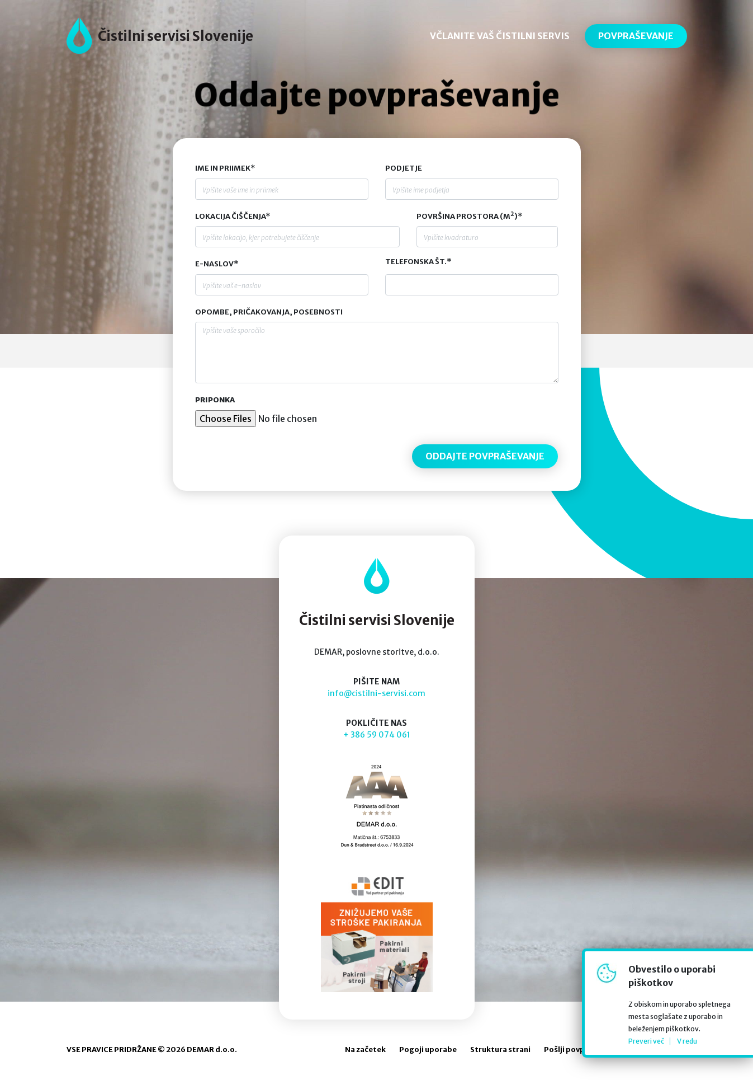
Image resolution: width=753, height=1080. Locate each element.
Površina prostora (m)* (469, 216)
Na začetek (365, 1049)
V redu (687, 1041)
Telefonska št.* (418, 261)
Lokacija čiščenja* (232, 216)
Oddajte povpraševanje (376, 95)
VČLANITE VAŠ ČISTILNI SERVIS (500, 35)
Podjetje (403, 168)
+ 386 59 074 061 (376, 735)
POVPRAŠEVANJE (636, 35)
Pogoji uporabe (428, 1049)
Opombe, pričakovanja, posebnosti (269, 312)
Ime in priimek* (225, 168)
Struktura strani (500, 1049)
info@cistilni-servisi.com (376, 693)
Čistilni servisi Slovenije (175, 36)
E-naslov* (216, 264)
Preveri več (646, 1041)
